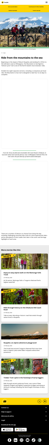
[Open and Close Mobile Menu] (46, 2)
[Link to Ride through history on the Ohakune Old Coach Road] (24, 305)
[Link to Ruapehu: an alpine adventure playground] (24, 340)
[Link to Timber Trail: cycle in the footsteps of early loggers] (24, 376)
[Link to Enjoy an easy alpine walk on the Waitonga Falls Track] (24, 270)
